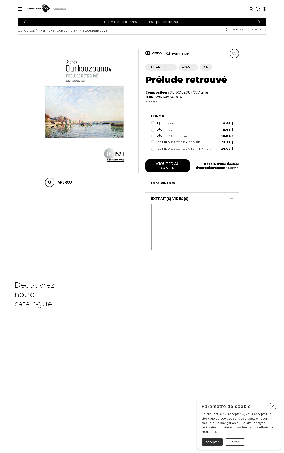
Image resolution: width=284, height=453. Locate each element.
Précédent (231, 30)
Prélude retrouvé (104, 30)
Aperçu (65, 182)
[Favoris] (234, 53)
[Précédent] (25, 22)
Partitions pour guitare (62, 30)
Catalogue (27, 30)
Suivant (257, 30)
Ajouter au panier (168, 166)
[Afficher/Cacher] (231, 199)
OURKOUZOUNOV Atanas (189, 92)
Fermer (233, 439)
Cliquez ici (232, 168)
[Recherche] (251, 9)
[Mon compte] (257, 9)
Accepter (210, 439)
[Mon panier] (264, 9)
